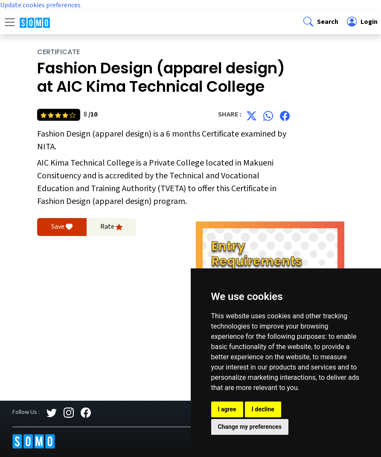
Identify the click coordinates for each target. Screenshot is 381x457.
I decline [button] (263, 409)
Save (62, 227)
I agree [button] (227, 409)
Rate (111, 227)
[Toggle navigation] (9, 22)
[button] (320, 22)
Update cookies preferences (40, 5)
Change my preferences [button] (250, 426)
